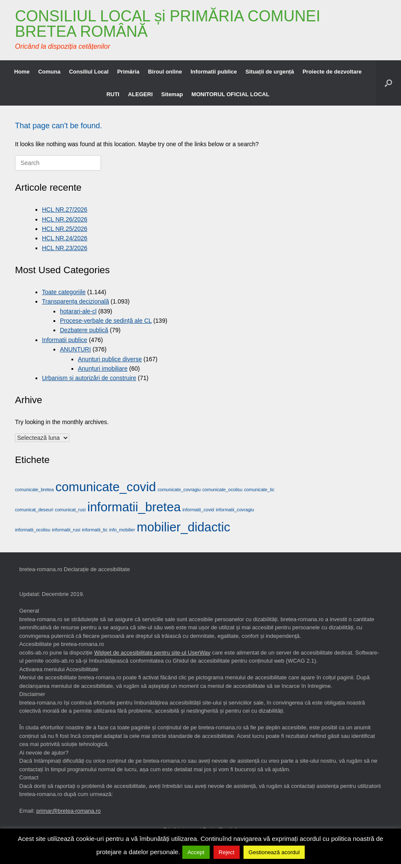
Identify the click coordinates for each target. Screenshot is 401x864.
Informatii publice (213, 71)
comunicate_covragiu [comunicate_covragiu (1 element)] (179, 489)
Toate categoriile (64, 292)
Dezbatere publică (84, 330)
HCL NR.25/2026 (64, 228)
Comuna (49, 71)
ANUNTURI (75, 349)
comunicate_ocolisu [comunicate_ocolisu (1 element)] (222, 489)
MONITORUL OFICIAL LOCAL (230, 94)
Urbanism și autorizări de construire (89, 377)
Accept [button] (196, 852)
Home (22, 71)
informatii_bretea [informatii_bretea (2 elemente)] (134, 507)
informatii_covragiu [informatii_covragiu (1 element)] (235, 509)
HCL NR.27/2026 (64, 209)
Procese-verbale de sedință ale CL (105, 320)
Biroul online (165, 71)
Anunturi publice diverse (110, 359)
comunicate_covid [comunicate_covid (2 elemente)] (106, 487)
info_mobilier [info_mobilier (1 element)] (122, 529)
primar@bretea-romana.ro (68, 811)
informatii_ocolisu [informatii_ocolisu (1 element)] (32, 529)
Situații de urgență (270, 71)
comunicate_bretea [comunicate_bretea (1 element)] (34, 489)
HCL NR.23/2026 (64, 248)
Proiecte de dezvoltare (332, 71)
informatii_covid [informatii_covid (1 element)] (198, 509)
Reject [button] (227, 852)
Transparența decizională (75, 301)
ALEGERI (140, 94)
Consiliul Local (88, 71)
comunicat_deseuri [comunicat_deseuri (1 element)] (34, 509)
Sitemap (172, 94)
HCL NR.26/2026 (64, 219)
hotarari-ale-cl (78, 311)
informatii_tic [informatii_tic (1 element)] (94, 529)
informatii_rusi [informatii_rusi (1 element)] (66, 529)
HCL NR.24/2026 (64, 238)
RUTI (113, 94)
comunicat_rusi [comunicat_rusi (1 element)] (70, 509)
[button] (388, 83)
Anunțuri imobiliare (103, 368)
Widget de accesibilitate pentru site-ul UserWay (152, 652)
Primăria (128, 71)
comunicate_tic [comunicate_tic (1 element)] (259, 489)
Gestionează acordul (274, 852)
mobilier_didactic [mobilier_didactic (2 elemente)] (183, 527)
